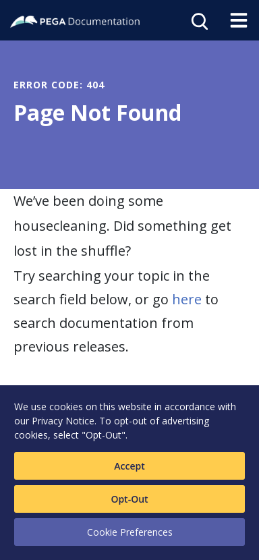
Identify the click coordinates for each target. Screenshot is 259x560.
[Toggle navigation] (238, 20)
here (187, 299)
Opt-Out (129, 499)
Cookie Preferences (130, 532)
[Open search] (198, 20)
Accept (129, 465)
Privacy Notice (63, 420)
